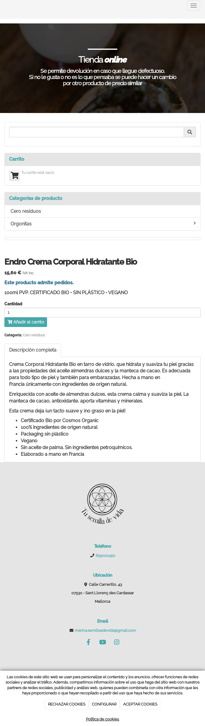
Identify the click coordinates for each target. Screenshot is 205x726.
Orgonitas (103, 224)
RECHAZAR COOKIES (66, 704)
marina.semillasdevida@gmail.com (105, 630)
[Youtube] (103, 643)
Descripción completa (32, 350)
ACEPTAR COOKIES (140, 704)
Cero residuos (26, 211)
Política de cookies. (102, 719)
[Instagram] (117, 643)
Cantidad (13, 304)
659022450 (105, 555)
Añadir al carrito (26, 322)
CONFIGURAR (104, 704)
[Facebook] (88, 643)
